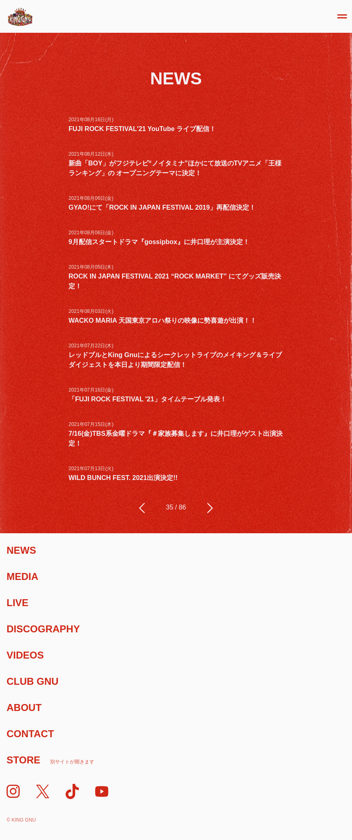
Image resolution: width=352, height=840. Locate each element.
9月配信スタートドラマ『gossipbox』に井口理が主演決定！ (159, 241)
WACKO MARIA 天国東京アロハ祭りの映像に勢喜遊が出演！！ (162, 320)
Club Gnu (33, 681)
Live (17, 602)
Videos (25, 655)
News (21, 550)
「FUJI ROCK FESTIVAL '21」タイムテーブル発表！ (147, 399)
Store (50, 759)
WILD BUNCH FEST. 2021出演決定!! (123, 477)
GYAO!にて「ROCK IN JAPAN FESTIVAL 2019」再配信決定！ (162, 207)
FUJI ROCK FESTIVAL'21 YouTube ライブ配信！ (142, 128)
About (24, 707)
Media (22, 576)
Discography (43, 628)
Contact (30, 733)
